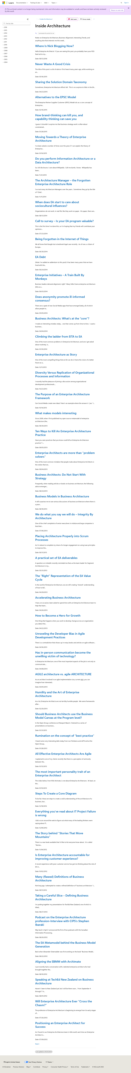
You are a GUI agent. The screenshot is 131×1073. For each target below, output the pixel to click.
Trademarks (84, 1067)
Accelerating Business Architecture (58, 597)
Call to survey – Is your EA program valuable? (64, 221)
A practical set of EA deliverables (56, 558)
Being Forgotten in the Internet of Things (62, 239)
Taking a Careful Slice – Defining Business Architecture (61, 897)
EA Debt (40, 257)
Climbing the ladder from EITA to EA (58, 336)
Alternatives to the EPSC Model (55, 97)
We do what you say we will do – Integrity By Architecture (64, 516)
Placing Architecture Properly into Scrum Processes (62, 538)
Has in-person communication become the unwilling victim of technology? (63, 654)
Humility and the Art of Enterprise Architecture (57, 694)
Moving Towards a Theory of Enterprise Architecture (60, 138)
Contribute (36, 1067)
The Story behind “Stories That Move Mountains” (59, 835)
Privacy (44, 1067)
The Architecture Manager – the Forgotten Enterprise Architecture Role (62, 182)
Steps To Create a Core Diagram (56, 793)
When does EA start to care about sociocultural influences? (57, 204)
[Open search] (121, 3)
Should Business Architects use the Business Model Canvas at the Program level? (64, 715)
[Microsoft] (3, 2)
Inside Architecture (46, 19)
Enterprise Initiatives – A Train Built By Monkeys (59, 276)
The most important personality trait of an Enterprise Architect (62, 773)
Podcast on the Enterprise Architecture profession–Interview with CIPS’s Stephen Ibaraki (62, 920)
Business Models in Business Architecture (62, 496)
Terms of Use (75, 1067)
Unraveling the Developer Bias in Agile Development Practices (60, 635)
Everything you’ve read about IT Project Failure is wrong (65, 813)
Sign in (126, 3)
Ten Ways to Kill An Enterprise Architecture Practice (63, 433)
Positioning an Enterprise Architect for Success (60, 1024)
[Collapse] (27, 19)
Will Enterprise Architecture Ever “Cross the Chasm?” (63, 1003)
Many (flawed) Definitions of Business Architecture (59, 878)
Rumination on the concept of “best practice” (64, 735)
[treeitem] (16, 27)
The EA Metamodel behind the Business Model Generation (65, 944)
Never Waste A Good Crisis (52, 64)
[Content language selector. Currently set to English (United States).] (11, 1062)
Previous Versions (18, 1067)
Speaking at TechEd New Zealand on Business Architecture (64, 981)
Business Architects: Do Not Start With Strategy (60, 476)
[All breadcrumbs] (37, 19)
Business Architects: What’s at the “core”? (62, 318)
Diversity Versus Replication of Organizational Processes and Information (64, 374)
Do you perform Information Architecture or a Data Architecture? (65, 160)
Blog (28, 1067)
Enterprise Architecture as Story (56, 354)
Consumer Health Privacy (59, 1067)
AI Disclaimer (6, 1067)
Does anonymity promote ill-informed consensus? (60, 298)
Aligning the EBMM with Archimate (58, 961)
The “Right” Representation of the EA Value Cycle (63, 577)
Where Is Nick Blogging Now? (54, 46)
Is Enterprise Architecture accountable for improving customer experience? (62, 856)
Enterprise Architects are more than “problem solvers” (65, 454)
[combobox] (16, 23)
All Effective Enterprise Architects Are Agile (63, 753)
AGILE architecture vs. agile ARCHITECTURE (63, 674)
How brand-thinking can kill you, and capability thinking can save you (59, 117)
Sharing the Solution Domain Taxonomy (61, 82)
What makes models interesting (55, 413)
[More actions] (94, 19)
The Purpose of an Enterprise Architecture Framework (62, 396)
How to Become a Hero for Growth (57, 615)
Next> (37, 1044)
